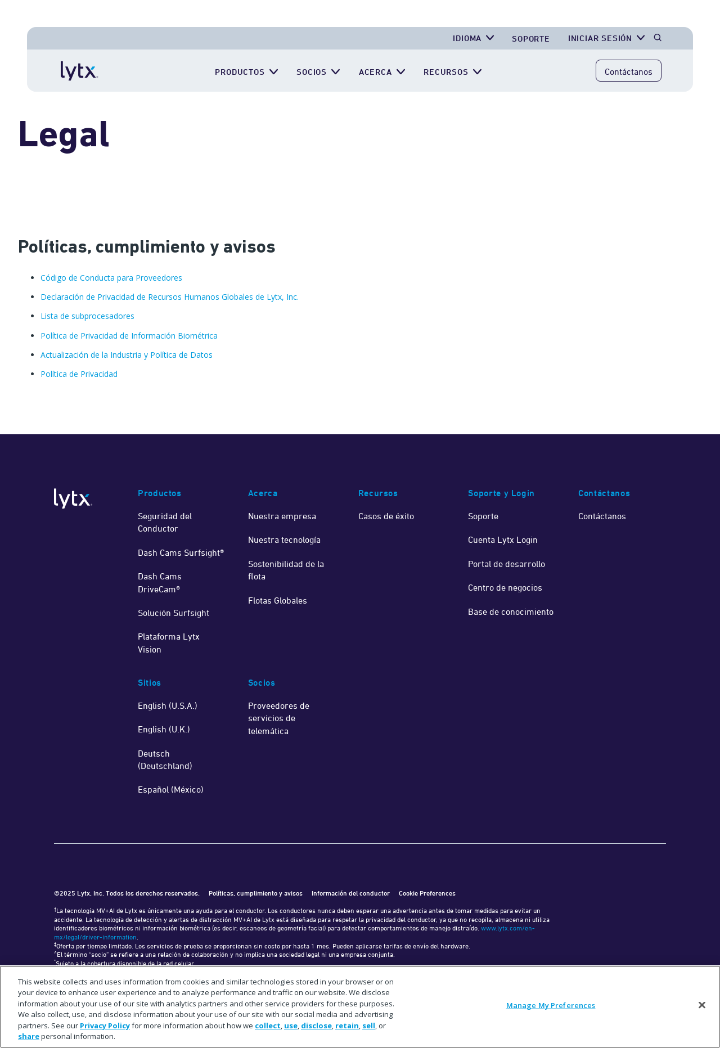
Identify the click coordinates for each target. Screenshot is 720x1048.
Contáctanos (628, 71)
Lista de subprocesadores (87, 316)
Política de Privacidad (79, 373)
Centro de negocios (505, 587)
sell (368, 1025)
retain (347, 1025)
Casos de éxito (386, 516)
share (28, 1036)
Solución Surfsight (173, 613)
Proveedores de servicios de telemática (278, 718)
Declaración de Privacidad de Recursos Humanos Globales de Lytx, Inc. (169, 296)
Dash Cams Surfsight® (181, 552)
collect (268, 1025)
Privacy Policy (105, 1025)
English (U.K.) (164, 729)
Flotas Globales (277, 600)
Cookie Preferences (427, 893)
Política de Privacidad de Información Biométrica (129, 335)
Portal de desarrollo (506, 564)
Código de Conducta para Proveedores (111, 277)
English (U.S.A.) (167, 705)
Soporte (531, 38)
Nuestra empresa (282, 516)
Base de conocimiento (511, 611)
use (291, 1025)
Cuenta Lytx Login (503, 539)
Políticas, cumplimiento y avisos (256, 893)
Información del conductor (351, 893)
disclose (316, 1025)
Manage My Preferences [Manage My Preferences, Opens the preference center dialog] (551, 1005)
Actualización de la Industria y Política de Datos (126, 354)
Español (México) (171, 789)
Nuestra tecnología (284, 539)
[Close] (702, 1005)
